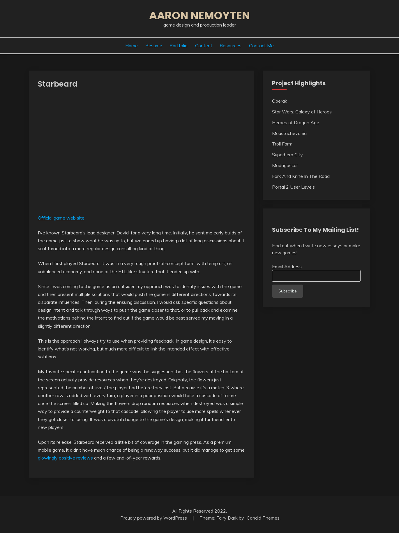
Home (131, 45)
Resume (153, 45)
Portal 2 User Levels (293, 187)
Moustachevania (289, 133)
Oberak (279, 101)
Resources (230, 45)
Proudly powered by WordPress (154, 518)
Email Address (287, 266)
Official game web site (61, 218)
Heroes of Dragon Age (295, 122)
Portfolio (179, 45)
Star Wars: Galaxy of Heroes (302, 112)
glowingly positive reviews (65, 458)
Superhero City (287, 154)
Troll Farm (282, 144)
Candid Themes (263, 518)
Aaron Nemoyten (199, 15)
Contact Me (261, 45)
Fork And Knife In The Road (301, 176)
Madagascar (285, 165)
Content (203, 45)
